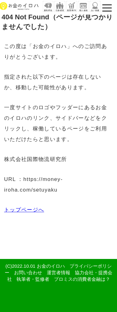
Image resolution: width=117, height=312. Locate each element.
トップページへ (24, 210)
